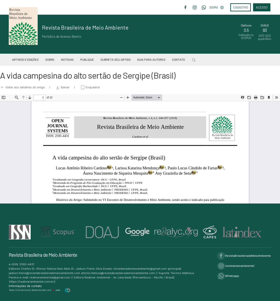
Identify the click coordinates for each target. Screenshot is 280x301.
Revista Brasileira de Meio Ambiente (85, 27)
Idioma (217, 7)
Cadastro (240, 7)
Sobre (50, 59)
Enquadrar (90, 87)
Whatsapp (228, 276)
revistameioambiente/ (236, 265)
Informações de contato (25, 286)
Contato (178, 59)
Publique (87, 59)
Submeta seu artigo (115, 59)
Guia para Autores (151, 59)
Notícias (67, 59)
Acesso (262, 7)
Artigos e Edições (25, 59)
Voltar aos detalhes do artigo (23, 87)
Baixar (63, 87)
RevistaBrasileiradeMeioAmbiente (244, 255)
